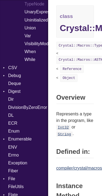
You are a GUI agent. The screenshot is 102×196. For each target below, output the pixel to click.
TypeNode (34, 4)
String (64, 134)
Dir (11, 99)
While (29, 59)
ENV (12, 147)
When (30, 51)
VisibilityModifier (36, 43)
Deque (14, 83)
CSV (12, 67)
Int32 (63, 127)
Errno (13, 155)
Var (27, 35)
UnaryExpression (36, 12)
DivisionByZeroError (27, 107)
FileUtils (16, 186)
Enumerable (20, 139)
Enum (14, 131)
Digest (14, 91)
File (11, 178)
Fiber (13, 171)
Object (69, 78)
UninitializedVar (36, 20)
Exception (17, 163)
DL (11, 115)
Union (30, 28)
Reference (72, 69)
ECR (12, 123)
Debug (14, 75)
